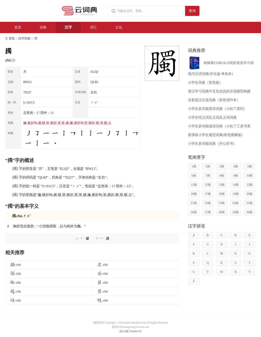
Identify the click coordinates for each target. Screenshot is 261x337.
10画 (249, 175)
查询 (192, 11)
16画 (194, 194)
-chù (102, 264)
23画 (222, 203)
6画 (194, 175)
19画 (236, 194)
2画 (208, 166)
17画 (208, 194)
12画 (208, 184)
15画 (249, 184)
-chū (102, 273)
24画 (236, 203)
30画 (249, 212)
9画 (235, 175)
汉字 (68, 27)
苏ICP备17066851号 (130, 331)
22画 (208, 203)
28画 (222, 212)
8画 (221, 175)
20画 (249, 194)
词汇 (93, 27)
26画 (194, 212)
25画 (249, 203)
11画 (194, 184)
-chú (15, 264)
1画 (194, 166)
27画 (208, 212)
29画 (236, 212)
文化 (118, 27)
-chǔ (15, 273)
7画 (208, 175)
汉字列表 (24, 38)
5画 (249, 166)
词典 (43, 27)
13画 (222, 184)
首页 (17, 27)
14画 (236, 184)
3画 (221, 166)
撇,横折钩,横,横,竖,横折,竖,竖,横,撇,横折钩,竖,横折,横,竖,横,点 (67, 123)
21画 (194, 203)
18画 (222, 194)
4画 (235, 166)
